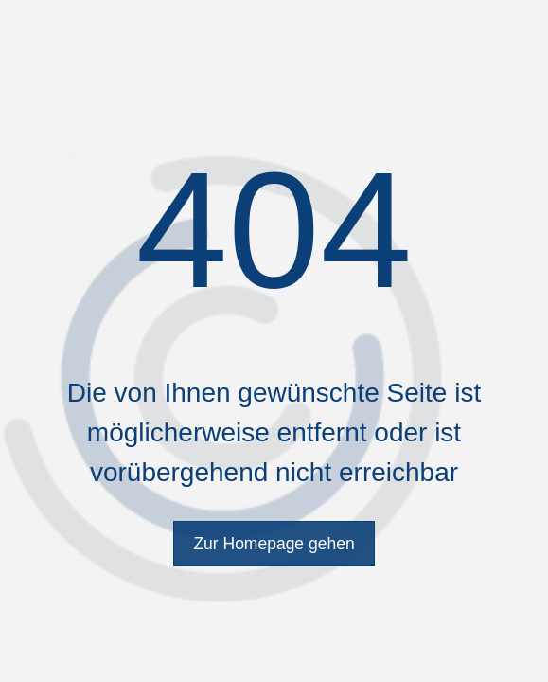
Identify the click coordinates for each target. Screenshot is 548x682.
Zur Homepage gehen (273, 543)
